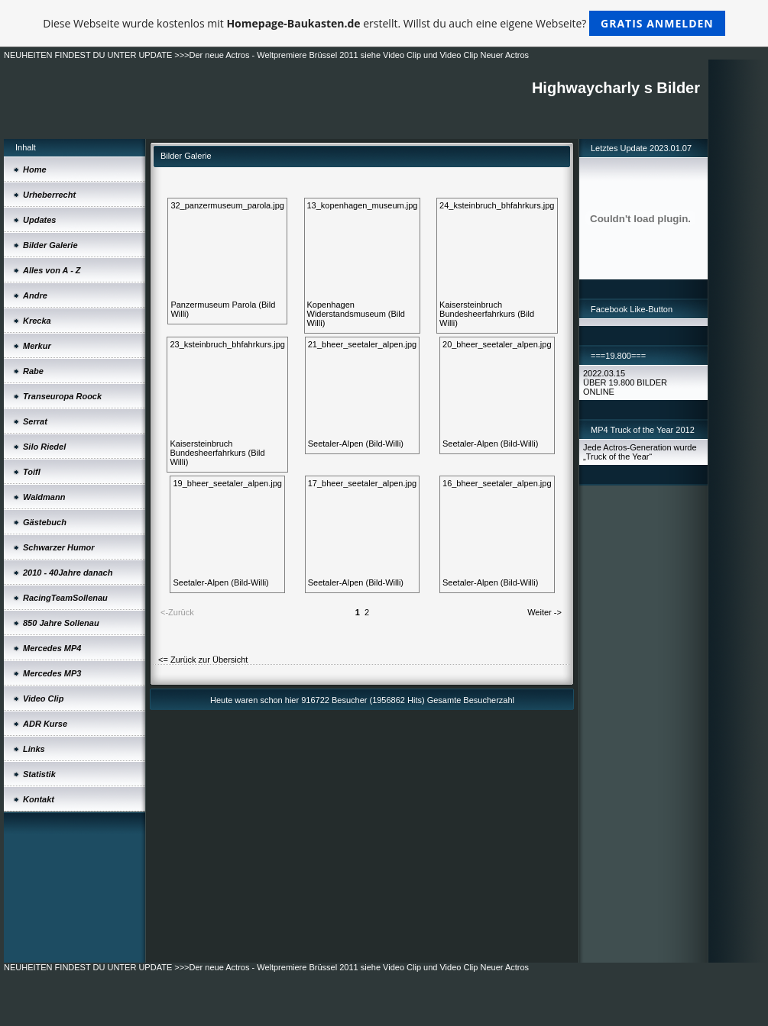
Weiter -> (544, 612)
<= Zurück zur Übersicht (203, 659)
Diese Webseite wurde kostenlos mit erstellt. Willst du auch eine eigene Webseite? (384, 23)
